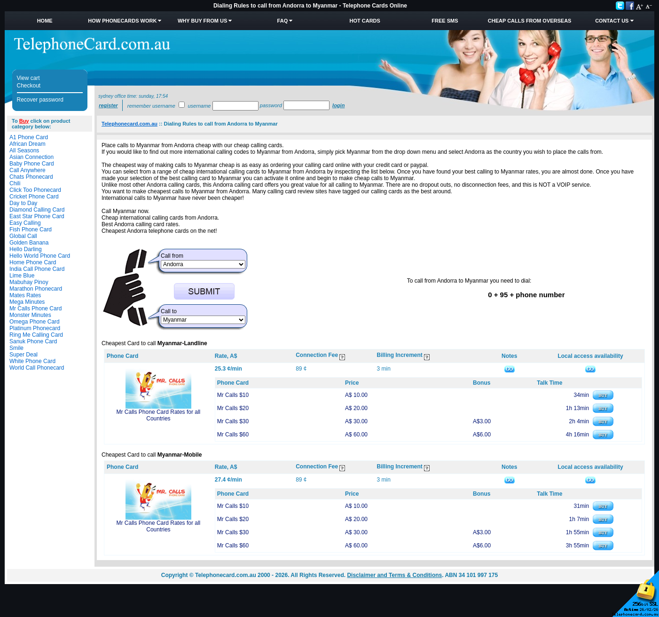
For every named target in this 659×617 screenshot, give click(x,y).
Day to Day (23, 203)
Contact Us (611, 21)
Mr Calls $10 (233, 395)
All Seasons (24, 150)
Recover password (40, 99)
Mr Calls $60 (233, 434)
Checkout (29, 85)
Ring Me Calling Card (36, 335)
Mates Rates (25, 295)
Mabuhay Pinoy (28, 282)
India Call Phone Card (36, 269)
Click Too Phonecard (35, 190)
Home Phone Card (32, 262)
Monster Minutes (30, 315)
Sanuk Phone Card (33, 341)
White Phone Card (32, 361)
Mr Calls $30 (233, 421)
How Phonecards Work (122, 21)
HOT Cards (365, 21)
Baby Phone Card (31, 163)
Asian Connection (31, 157)
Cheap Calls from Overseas (530, 21)
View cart (28, 78)
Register (108, 105)
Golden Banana (28, 242)
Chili (14, 183)
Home (45, 21)
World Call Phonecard (36, 367)
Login (338, 105)
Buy (24, 121)
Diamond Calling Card (36, 209)
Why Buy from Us (202, 21)
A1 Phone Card (28, 137)
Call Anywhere (27, 170)
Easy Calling (25, 223)
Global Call (23, 236)
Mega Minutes (27, 302)
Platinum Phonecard (34, 328)
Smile (16, 348)
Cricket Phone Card (34, 196)
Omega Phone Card (34, 321)
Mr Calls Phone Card (35, 308)
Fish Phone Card (30, 229)
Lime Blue (21, 275)
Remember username (151, 106)
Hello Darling (25, 249)
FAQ (282, 21)
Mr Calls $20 (233, 408)
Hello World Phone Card (39, 256)
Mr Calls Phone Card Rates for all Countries (159, 415)
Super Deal (23, 354)
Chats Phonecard (31, 177)
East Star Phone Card (36, 216)
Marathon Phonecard (35, 288)
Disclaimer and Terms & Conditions (394, 575)
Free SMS (444, 21)
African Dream (27, 144)
